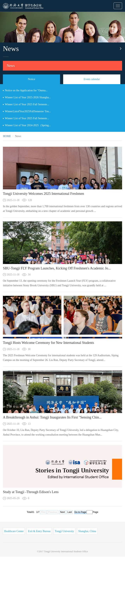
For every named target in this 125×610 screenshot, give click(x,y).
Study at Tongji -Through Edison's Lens (31, 492)
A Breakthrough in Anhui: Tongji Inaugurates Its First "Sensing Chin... (52, 417)
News (11, 66)
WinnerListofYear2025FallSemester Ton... (28, 111)
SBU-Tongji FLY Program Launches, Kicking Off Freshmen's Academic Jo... (57, 268)
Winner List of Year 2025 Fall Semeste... (27, 104)
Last (69, 512)
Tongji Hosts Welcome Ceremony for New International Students (48, 343)
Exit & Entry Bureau (39, 531)
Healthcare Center (14, 531)
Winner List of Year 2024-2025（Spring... (28, 125)
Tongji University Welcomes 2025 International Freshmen (43, 194)
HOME (7, 136)
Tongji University (64, 531)
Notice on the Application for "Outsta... (26, 90)
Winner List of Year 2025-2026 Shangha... (28, 97)
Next (62, 512)
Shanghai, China (87, 531)
